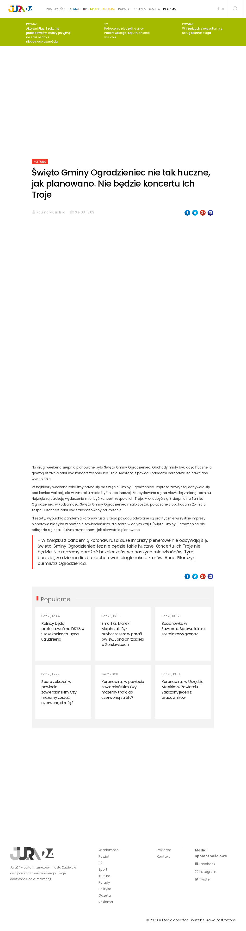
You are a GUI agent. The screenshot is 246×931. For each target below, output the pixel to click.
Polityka (139, 9)
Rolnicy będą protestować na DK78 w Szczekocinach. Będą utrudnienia (63, 631)
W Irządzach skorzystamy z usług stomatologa (202, 30)
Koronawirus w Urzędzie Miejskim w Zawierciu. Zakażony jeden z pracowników (182, 689)
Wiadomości (55, 9)
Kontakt (163, 856)
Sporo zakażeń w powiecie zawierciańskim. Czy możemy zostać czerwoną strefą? (59, 692)
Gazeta (154, 9)
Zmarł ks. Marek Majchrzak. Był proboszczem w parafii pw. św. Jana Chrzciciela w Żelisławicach (122, 634)
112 (85, 9)
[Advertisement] (123, 87)
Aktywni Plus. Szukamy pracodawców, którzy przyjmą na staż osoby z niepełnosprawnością (48, 35)
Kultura (109, 9)
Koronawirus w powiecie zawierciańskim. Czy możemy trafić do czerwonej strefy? (122, 689)
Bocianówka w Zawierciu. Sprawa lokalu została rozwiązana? (182, 629)
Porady (123, 9)
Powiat (74, 9)
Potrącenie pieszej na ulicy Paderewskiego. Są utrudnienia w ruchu (127, 32)
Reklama (169, 9)
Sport (94, 9)
